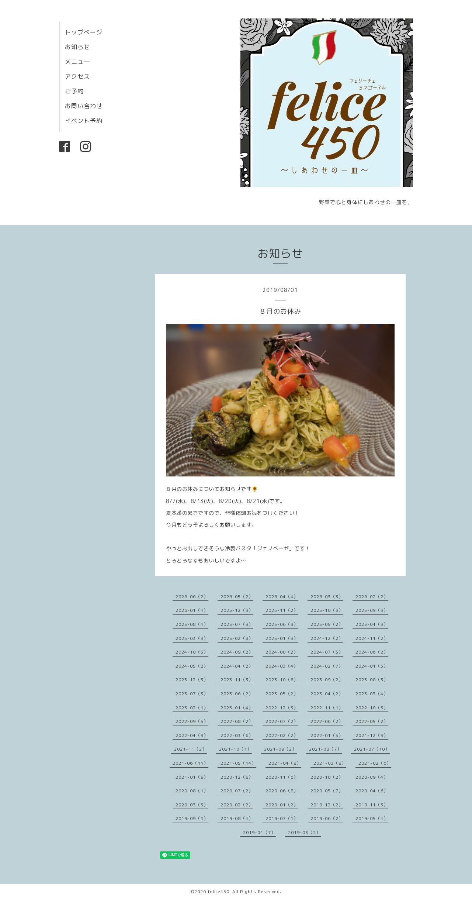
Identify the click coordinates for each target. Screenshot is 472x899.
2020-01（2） (282, 805)
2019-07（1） (282, 818)
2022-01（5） (326, 735)
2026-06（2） (192, 596)
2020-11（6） (282, 777)
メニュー (77, 62)
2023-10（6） (282, 679)
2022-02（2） (282, 735)
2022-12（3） (282, 708)
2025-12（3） (237, 610)
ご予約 (74, 91)
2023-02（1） (192, 708)
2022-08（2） (237, 721)
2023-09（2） (326, 679)
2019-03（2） (304, 832)
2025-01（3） (282, 638)
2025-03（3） (192, 638)
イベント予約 (84, 121)
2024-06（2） (371, 652)
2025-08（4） (192, 624)
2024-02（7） (326, 666)
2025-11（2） (282, 610)
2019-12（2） (326, 805)
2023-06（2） (237, 693)
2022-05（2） (371, 721)
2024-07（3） (326, 652)
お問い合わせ (84, 106)
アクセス (77, 76)
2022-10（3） (371, 708)
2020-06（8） (282, 791)
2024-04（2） (237, 666)
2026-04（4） (282, 596)
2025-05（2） (326, 624)
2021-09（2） (280, 749)
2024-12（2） (326, 638)
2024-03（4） (282, 666)
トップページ (84, 32)
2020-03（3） (192, 805)
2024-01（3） (371, 666)
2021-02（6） (374, 763)
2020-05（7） (326, 791)
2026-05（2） (237, 596)
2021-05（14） (238, 763)
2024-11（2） (371, 638)
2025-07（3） (237, 624)
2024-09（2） (237, 652)
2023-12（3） (192, 679)
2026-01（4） (192, 610)
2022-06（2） (326, 721)
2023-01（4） (237, 708)
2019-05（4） (371, 818)
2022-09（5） (192, 721)
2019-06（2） (326, 818)
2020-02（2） (237, 805)
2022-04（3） (192, 735)
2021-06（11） (190, 763)
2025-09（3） (371, 610)
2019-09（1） (192, 818)
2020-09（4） (371, 777)
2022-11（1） (326, 708)
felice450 (218, 891)
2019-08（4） (237, 818)
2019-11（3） (371, 805)
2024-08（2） (282, 652)
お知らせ (77, 47)
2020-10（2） (326, 777)
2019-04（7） (259, 832)
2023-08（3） (371, 679)
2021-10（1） (235, 749)
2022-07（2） (282, 721)
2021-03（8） (329, 763)
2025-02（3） (237, 638)
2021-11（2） (190, 749)
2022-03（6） (237, 735)
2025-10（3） (326, 610)
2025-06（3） (282, 624)
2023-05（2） (282, 693)
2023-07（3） (192, 693)
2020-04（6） (371, 791)
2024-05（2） (192, 666)
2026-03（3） (326, 596)
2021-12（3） (371, 735)
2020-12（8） (237, 777)
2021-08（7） (325, 749)
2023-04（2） (326, 693)
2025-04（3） (371, 624)
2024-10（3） (192, 652)
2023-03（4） (371, 693)
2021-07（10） (372, 749)
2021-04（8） (284, 763)
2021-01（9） (192, 777)
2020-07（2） (237, 791)
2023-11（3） (237, 679)
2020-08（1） (192, 791)
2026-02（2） (371, 596)
